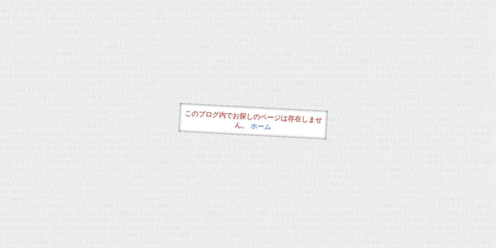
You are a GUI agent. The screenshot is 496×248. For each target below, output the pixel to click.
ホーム (260, 126)
